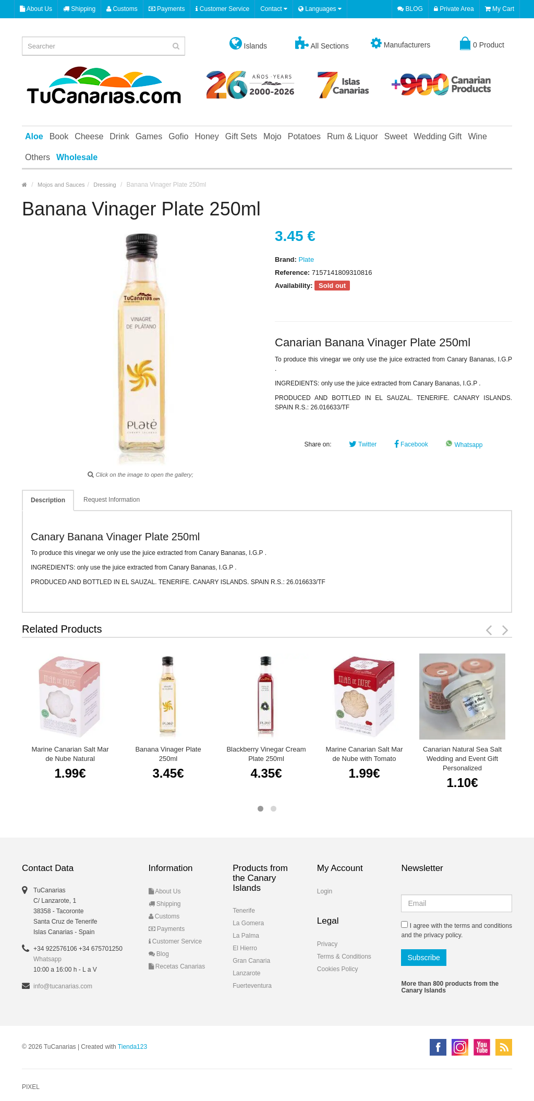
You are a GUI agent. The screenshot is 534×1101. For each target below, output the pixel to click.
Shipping (79, 9)
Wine (477, 136)
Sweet (395, 136)
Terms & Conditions (344, 956)
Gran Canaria (251, 960)
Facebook (411, 444)
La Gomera (248, 923)
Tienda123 (132, 1046)
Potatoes (304, 136)
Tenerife (244, 910)
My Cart (499, 9)
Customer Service (222, 9)
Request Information (111, 499)
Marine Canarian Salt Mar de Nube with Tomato (364, 754)
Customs (122, 9)
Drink (119, 136)
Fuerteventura (252, 985)
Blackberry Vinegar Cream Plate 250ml (266, 754)
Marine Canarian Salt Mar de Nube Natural (69, 754)
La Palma (246, 935)
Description (48, 500)
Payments (167, 9)
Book (59, 136)
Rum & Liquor (352, 136)
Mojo (272, 136)
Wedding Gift (438, 136)
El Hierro (245, 948)
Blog (159, 954)
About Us (36, 9)
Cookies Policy (337, 969)
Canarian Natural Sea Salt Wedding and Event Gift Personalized (462, 758)
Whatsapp (463, 445)
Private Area (454, 9)
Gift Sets (241, 136)
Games (149, 136)
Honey (207, 136)
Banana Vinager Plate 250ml (168, 754)
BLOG (410, 9)
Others (37, 157)
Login (324, 891)
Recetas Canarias (177, 966)
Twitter (363, 444)
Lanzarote (246, 973)
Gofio (178, 136)
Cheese (89, 136)
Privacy (327, 944)
